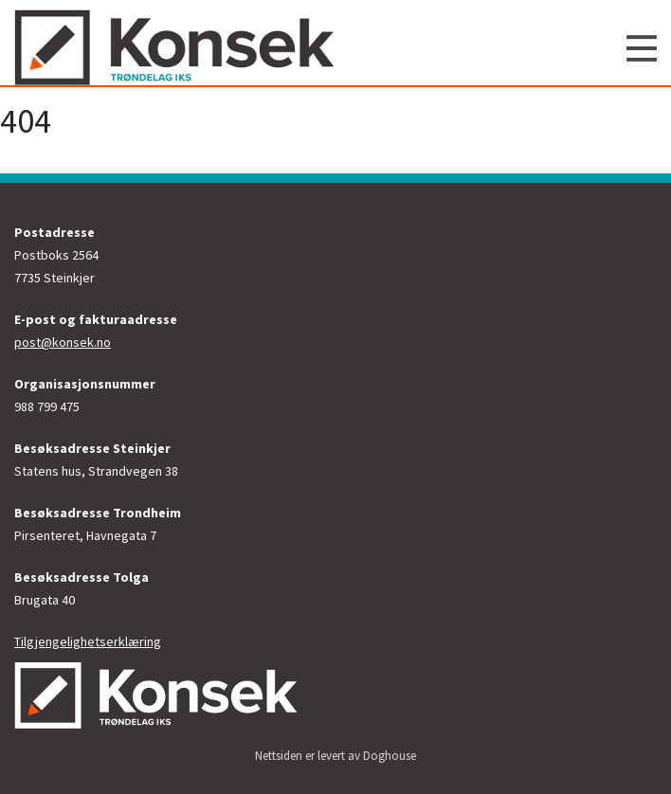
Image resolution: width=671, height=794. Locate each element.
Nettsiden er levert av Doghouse (335, 756)
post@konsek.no (62, 342)
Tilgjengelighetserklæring (87, 641)
